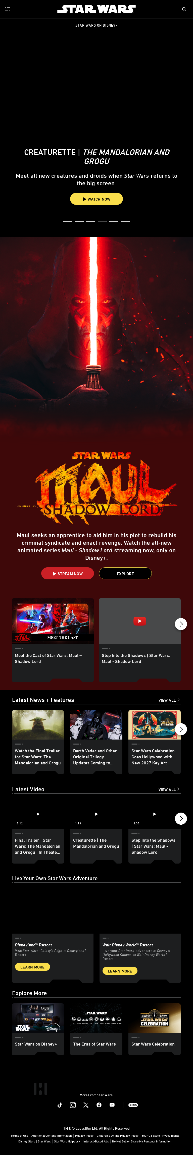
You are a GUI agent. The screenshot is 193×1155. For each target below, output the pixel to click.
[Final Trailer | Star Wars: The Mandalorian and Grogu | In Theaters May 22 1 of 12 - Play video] (38, 814)
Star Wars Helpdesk (67, 1141)
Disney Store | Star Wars (34, 1141)
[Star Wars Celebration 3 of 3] (154, 1018)
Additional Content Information (51, 1135)
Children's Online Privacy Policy (117, 1135)
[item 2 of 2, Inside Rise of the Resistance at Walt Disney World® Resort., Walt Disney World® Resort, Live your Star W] (140, 934)
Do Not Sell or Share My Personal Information (141, 1141)
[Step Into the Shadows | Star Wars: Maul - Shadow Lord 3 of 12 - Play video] (154, 814)
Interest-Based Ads (96, 1141)
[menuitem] (8, 9)
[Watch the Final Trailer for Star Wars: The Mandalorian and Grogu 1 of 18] (38, 725)
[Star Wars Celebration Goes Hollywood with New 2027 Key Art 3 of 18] (154, 725)
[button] (67, 221)
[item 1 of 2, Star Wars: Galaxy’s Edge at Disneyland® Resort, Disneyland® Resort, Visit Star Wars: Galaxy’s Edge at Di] (52, 934)
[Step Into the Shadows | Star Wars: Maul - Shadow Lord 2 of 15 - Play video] (140, 621)
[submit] (184, 9)
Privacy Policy (84, 1135)
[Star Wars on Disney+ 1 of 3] (38, 1018)
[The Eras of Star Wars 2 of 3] (96, 1018)
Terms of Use (19, 1135)
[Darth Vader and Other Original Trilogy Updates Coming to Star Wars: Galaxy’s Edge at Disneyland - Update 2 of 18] (96, 725)
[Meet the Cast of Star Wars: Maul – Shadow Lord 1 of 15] (53, 621)
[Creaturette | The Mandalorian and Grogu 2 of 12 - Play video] (96, 814)
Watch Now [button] (97, 199)
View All (167, 700)
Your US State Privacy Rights (160, 1135)
